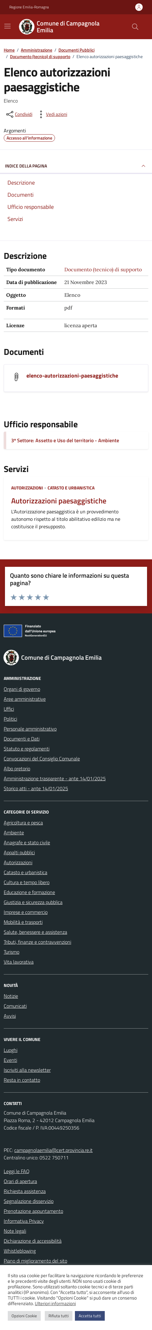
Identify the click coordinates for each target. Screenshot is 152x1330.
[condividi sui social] (19, 114)
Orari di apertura (20, 1181)
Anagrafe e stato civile (27, 842)
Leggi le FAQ (17, 1171)
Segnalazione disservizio (28, 1201)
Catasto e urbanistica (71, 487)
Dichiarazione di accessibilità (33, 1241)
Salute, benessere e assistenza (35, 932)
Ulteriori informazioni (55, 1303)
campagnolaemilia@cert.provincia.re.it (53, 1150)
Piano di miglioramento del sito (35, 1260)
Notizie (11, 996)
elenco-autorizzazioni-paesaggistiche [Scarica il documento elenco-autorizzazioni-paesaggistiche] (72, 375)
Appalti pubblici (19, 852)
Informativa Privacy (24, 1221)
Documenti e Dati (21, 738)
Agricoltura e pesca (23, 822)
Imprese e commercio (26, 912)
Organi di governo (22, 689)
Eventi (10, 1060)
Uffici (9, 709)
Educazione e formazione (29, 892)
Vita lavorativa (19, 961)
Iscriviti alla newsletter (27, 1070)
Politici (10, 718)
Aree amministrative (25, 699)
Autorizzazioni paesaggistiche (58, 500)
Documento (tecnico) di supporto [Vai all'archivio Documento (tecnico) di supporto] (103, 269)
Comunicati (15, 1006)
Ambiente (14, 832)
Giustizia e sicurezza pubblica (33, 902)
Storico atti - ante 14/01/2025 (36, 788)
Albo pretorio (17, 768)
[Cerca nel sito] (135, 26)
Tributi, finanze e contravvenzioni (37, 942)
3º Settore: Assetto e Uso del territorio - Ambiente (65, 440)
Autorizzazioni (27, 487)
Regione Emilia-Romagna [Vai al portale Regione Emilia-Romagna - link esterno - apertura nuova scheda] (29, 7)
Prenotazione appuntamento (33, 1211)
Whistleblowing (20, 1250)
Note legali (15, 1231)
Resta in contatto (22, 1080)
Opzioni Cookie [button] (24, 1316)
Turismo (11, 952)
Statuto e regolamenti (26, 748)
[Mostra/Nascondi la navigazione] (7, 26)
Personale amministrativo (30, 728)
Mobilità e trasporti (23, 922)
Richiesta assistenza (25, 1191)
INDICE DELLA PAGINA (76, 166)
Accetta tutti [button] (90, 1316)
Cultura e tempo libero (26, 882)
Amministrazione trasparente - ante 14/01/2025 (55, 778)
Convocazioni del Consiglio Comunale (42, 758)
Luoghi (10, 1050)
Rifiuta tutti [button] (58, 1316)
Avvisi (10, 1016)
